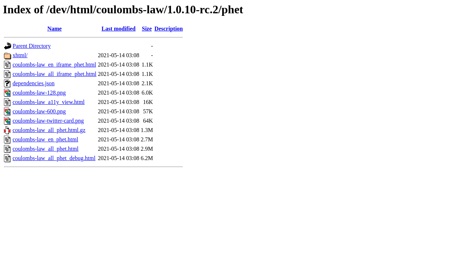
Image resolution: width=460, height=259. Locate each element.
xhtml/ (20, 55)
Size (147, 29)
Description (169, 29)
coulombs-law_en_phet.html (45, 139)
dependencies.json (34, 83)
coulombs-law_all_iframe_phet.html (54, 74)
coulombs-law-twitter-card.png (48, 121)
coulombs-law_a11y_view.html (49, 102)
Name (54, 29)
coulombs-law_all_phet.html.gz (49, 130)
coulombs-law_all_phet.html (46, 149)
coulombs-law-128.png (39, 93)
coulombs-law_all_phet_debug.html (54, 158)
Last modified (119, 29)
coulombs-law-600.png (39, 111)
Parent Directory (32, 46)
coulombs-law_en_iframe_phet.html (54, 65)
